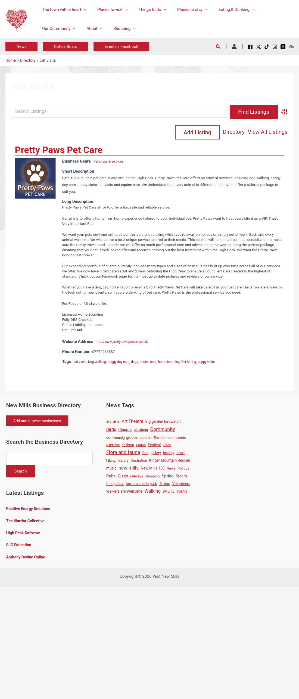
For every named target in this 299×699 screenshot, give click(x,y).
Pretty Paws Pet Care (59, 150)
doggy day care (124, 362)
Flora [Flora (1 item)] (167, 445)
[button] (82, 9)
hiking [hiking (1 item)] (111, 461)
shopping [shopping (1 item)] (152, 477)
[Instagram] (274, 46)
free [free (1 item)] (145, 453)
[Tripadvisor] (291, 46)
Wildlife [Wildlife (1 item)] (169, 492)
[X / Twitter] (258, 46)
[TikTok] (266, 46)
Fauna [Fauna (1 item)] (141, 445)
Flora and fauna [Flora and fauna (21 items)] (123, 453)
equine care (157, 362)
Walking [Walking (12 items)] (152, 491)
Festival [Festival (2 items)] (154, 445)
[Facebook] (250, 46)
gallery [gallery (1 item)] (156, 453)
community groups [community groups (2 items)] (122, 438)
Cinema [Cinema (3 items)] (125, 430)
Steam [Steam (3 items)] (181, 476)
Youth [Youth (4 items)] (181, 491)
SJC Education (19, 548)
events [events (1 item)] (181, 438)
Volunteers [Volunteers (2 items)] (181, 484)
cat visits (81, 362)
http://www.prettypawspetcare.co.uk (125, 342)
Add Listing (265, 132)
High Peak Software (24, 535)
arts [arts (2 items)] (116, 422)
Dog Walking (100, 362)
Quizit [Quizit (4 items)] (123, 476)
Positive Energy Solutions (29, 510)
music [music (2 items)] (111, 469)
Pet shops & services (110, 162)
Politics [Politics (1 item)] (183, 469)
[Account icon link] (234, 46)
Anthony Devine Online (27, 560)
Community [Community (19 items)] (162, 430)
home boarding (181, 362)
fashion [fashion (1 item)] (128, 445)
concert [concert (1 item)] (146, 438)
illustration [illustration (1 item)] (138, 461)
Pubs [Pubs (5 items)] (111, 476)
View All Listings (220, 132)
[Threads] (283, 46)
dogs (142, 362)
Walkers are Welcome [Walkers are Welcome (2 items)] (124, 492)
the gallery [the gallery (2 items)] (115, 484)
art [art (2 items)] (108, 422)
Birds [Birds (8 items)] (111, 430)
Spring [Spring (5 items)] (168, 476)
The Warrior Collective (26, 523)
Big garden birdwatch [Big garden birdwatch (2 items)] (162, 422)
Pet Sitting (203, 362)
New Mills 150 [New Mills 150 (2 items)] (152, 469)
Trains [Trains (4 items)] (164, 484)
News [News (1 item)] (171, 469)
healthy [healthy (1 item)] (169, 453)
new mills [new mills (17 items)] (129, 468)
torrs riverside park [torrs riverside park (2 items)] (141, 484)
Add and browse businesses (39, 422)
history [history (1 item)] (123, 461)
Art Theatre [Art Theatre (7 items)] (132, 421)
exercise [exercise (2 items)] (113, 445)
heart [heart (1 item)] (180, 453)
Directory (186, 132)
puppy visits (222, 362)
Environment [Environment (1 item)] (164, 438)
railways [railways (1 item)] (136, 477)
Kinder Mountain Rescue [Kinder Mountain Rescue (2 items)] (169, 461)
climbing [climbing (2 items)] (141, 430)
